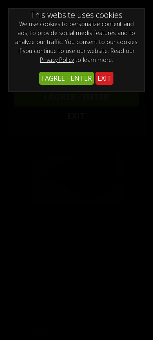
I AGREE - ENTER (66, 78)
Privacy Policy (57, 60)
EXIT (104, 78)
